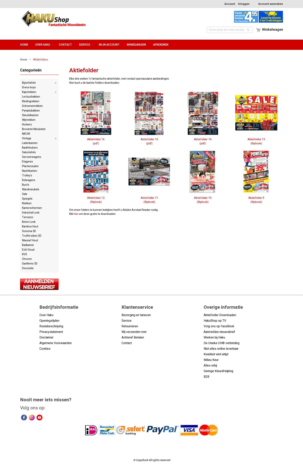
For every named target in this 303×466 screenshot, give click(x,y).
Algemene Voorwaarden (55, 343)
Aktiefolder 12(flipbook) (96, 198)
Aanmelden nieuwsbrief (219, 332)
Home (24, 60)
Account (229, 4)
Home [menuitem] (24, 45)
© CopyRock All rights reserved (151, 460)
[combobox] (229, 30)
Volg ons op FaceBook (219, 326)
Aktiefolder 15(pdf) (149, 139)
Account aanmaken (270, 4)
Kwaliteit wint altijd (216, 354)
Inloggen (243, 4)
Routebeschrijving (51, 326)
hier (76, 214)
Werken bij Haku (214, 337)
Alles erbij (210, 365)
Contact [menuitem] (65, 45)
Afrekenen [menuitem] (160, 45)
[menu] (151, 45)
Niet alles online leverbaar (221, 348)
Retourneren (130, 326)
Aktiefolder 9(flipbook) (256, 198)
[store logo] (53, 19)
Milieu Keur (211, 360)
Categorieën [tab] (31, 70)
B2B (206, 376)
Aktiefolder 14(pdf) (203, 139)
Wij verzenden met (134, 332)
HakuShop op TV (215, 320)
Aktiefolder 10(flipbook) (203, 198)
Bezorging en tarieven (136, 315)
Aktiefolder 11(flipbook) (149, 198)
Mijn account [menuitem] (109, 45)
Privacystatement (51, 332)
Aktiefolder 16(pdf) (96, 139)
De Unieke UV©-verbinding (221, 343)
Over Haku (46, 315)
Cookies (44, 348)
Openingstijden (49, 320)
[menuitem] (43, 45)
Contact (127, 343)
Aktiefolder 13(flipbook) (256, 139)
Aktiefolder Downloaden (220, 315)
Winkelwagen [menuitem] (136, 45)
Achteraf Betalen (133, 337)
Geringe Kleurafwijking (218, 371)
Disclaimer (46, 337)
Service (127, 320)
